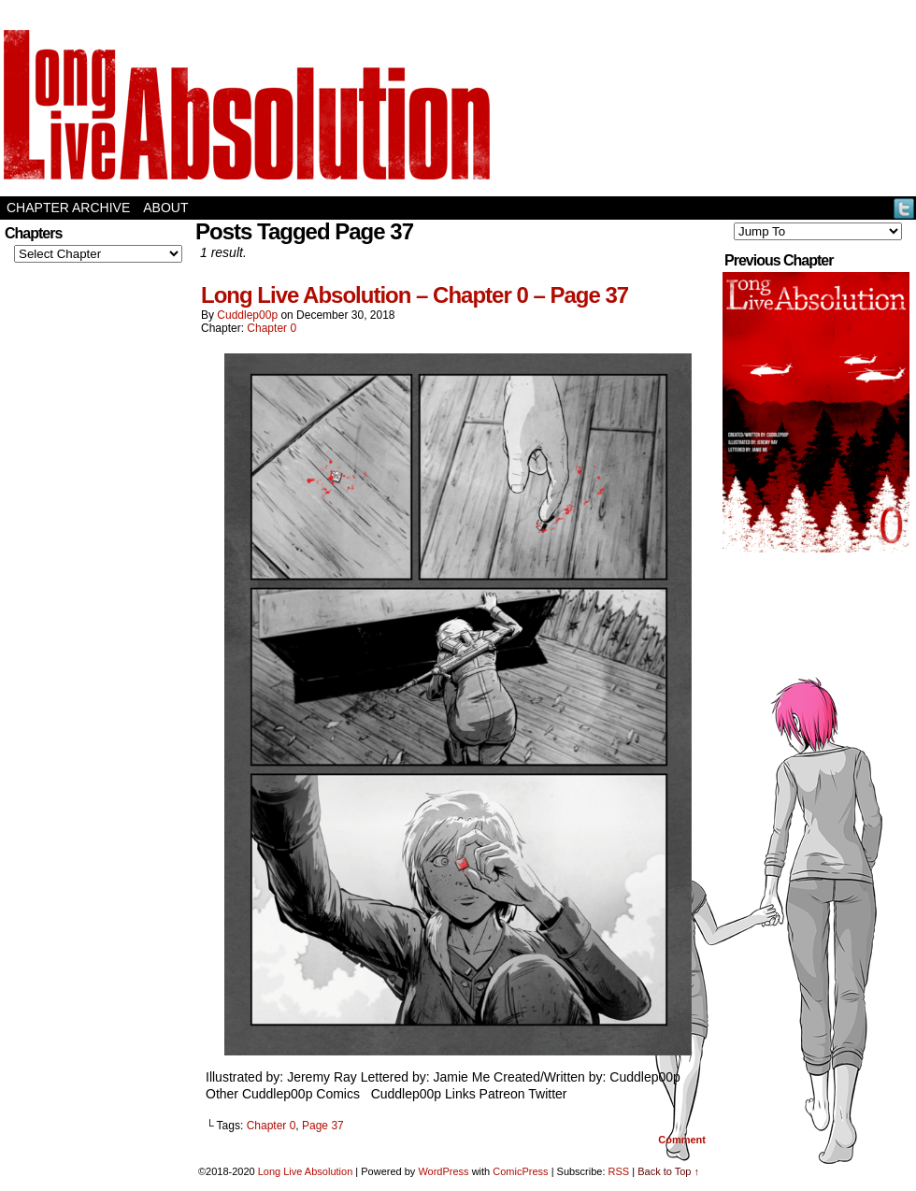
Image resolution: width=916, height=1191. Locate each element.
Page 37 (323, 1125)
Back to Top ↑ (668, 1171)
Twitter (904, 208)
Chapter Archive (68, 207)
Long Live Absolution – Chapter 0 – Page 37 (414, 295)
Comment (681, 1139)
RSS (619, 1171)
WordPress (443, 1171)
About (165, 207)
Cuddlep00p (247, 315)
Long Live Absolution (305, 1171)
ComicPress (520, 1171)
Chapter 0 (271, 328)
